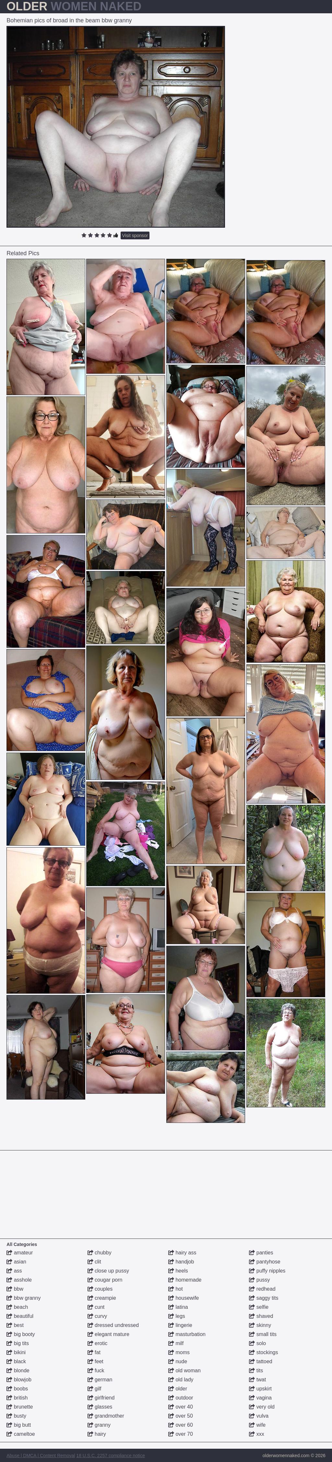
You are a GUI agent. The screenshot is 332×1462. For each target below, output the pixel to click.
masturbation (187, 1334)
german (100, 1379)
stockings (263, 1352)
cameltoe (20, 1434)
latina (178, 1307)
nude (177, 1361)
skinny (260, 1325)
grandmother (106, 1416)
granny (99, 1425)
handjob (181, 1261)
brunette (19, 1407)
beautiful (19, 1316)
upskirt (260, 1388)
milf (176, 1343)
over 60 (180, 1425)
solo (257, 1343)
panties (261, 1252)
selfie (258, 1307)
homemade (185, 1280)
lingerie (180, 1325)
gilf (94, 1388)
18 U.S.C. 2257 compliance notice (110, 1455)
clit (94, 1261)
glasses (100, 1407)
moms (179, 1352)
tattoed (260, 1361)
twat (257, 1379)
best (15, 1325)
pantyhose (264, 1261)
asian (16, 1261)
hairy (97, 1434)
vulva (258, 1416)
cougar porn (105, 1280)
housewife (183, 1298)
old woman (184, 1370)
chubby (100, 1252)
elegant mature (108, 1334)
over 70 (180, 1434)
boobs (17, 1388)
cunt (96, 1307)
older (177, 1388)
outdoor (180, 1397)
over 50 (180, 1416)
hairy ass (182, 1252)
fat (94, 1352)
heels (178, 1271)
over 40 (180, 1407)
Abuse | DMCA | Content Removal (40, 1455)
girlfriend (101, 1397)
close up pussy (108, 1271)
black (16, 1361)
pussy (259, 1280)
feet (95, 1361)
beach (17, 1307)
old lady (181, 1379)
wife (257, 1425)
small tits (263, 1334)
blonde (18, 1370)
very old (261, 1407)
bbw (14, 1289)
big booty (20, 1334)
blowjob (18, 1379)
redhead (262, 1289)
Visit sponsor (135, 235)
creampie (102, 1298)
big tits (17, 1343)
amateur (19, 1252)
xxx (256, 1434)
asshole (19, 1280)
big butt (18, 1425)
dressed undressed (113, 1325)
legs (176, 1316)
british (17, 1397)
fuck (96, 1370)
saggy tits (263, 1298)
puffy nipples (267, 1271)
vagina (260, 1397)
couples (100, 1289)
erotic (98, 1343)
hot (175, 1289)
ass (14, 1271)
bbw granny (23, 1298)
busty (16, 1416)
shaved (261, 1316)
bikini (16, 1352)
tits (256, 1370)
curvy (97, 1316)
